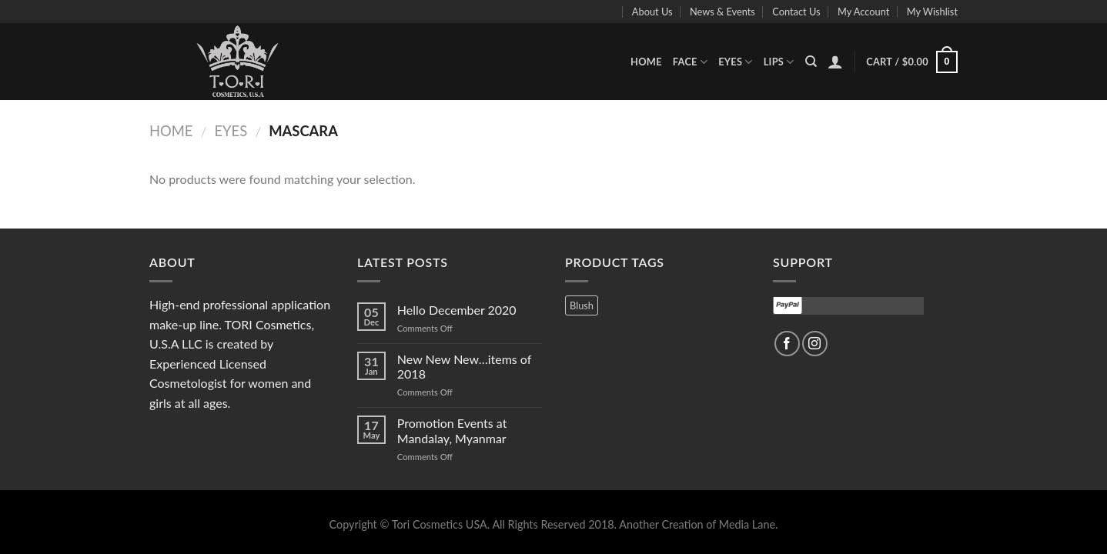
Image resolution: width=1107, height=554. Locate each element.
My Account (863, 11)
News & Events (722, 11)
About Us (652, 11)
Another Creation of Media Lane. (698, 524)
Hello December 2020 (457, 309)
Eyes (735, 62)
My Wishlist (932, 11)
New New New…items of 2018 (464, 366)
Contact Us (796, 11)
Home (646, 61)
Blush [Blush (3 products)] (582, 305)
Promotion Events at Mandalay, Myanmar (452, 430)
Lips (779, 62)
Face (690, 62)
